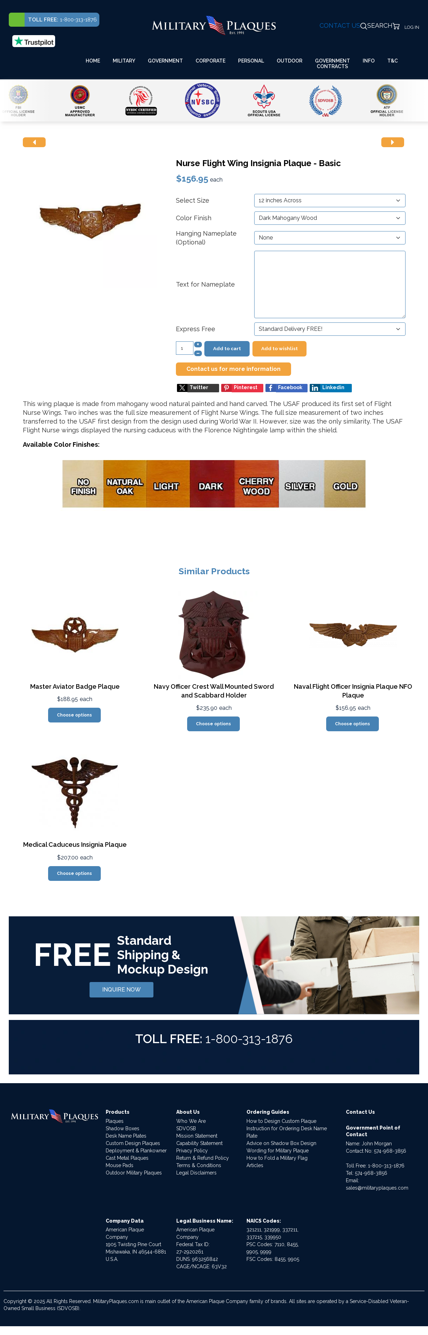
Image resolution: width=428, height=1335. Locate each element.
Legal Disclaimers (196, 1173)
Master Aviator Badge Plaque (75, 686)
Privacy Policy (192, 1150)
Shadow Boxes (122, 1128)
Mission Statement (196, 1136)
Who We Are (191, 1121)
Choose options (74, 715)
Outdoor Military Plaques (134, 1173)
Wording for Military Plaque (277, 1150)
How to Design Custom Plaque (281, 1121)
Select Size (192, 200)
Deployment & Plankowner (136, 1150)
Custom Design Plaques (133, 1143)
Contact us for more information (233, 369)
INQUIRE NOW (121, 989)
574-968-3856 (390, 1151)
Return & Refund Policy (202, 1158)
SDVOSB (186, 1128)
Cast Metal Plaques (127, 1158)
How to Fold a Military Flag (277, 1158)
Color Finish (193, 218)
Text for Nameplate (205, 284)
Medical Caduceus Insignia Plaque (75, 844)
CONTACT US (340, 25)
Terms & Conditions (198, 1165)
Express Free (195, 329)
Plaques (115, 1121)
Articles (254, 1165)
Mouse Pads (119, 1165)
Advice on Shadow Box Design (281, 1143)
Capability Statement (199, 1143)
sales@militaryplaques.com (377, 1188)
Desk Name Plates (126, 1136)
